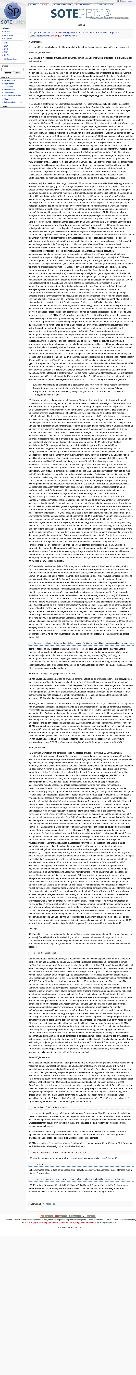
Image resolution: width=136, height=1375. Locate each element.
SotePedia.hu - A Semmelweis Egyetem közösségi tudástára (66, 32)
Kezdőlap (8, 31)
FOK (6, 52)
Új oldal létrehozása (104, 5)
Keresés (4, 66)
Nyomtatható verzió (12, 96)
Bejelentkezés (126, 1)
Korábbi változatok (83, 5)
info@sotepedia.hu (10, 59)
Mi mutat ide (9, 81)
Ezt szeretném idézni (13, 102)
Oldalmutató (9, 93)
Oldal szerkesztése (62, 5)
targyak (58, 36)
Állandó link (9, 99)
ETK (6, 49)
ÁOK (6, 43)
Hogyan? (8, 39)
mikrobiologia (71, 36)
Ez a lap (33, 5)
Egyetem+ (8, 35)
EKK (6, 46)
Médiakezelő (9, 90)
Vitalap (44, 5)
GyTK (6, 55)
